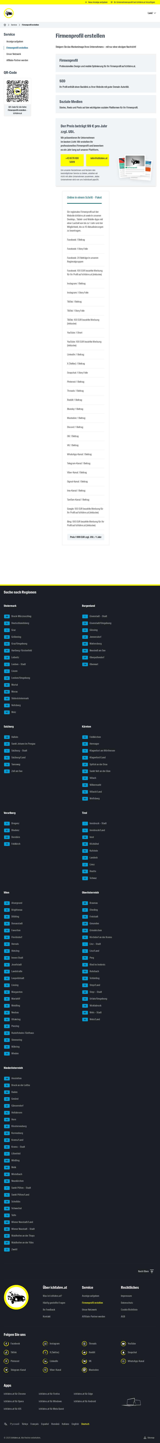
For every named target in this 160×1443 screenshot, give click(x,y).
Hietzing (11, 951)
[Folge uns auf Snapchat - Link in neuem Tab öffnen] (138, 1352)
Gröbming (12, 637)
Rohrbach (90, 971)
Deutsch (85, 1424)
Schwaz (89, 878)
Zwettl (10, 1250)
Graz (10, 630)
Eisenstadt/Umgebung (96, 623)
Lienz (88, 865)
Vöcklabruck (91, 1006)
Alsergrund (13, 903)
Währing (12, 1047)
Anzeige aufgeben (14, 41)
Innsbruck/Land (93, 830)
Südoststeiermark (16, 698)
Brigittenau (13, 910)
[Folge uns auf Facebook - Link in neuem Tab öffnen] (21, 1343)
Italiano (65, 1424)
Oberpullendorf (93, 657)
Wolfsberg (91, 799)
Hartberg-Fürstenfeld (18, 651)
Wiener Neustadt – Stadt (19, 1229)
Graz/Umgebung (15, 644)
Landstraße (13, 971)
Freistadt (90, 917)
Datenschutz (127, 1302)
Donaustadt (13, 924)
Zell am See (13, 771)
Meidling (12, 1006)
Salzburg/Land (14, 758)
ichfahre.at (15, 1437)
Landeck (90, 858)
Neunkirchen (14, 1181)
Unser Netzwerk (13, 54)
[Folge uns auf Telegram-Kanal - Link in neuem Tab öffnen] (21, 1369)
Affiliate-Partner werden (17, 60)
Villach (89, 778)
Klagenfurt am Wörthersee (98, 751)
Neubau (11, 1013)
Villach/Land (92, 792)
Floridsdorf (13, 937)
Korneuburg (13, 1133)
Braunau (90, 903)
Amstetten (13, 1078)
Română (55, 1424)
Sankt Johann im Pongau (19, 744)
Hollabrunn (13, 1113)
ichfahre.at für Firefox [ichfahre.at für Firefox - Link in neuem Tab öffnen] (49, 1393)
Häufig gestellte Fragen (54, 1302)
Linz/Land (90, 951)
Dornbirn (12, 837)
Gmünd (11, 1099)
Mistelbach (13, 1174)
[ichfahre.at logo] (9, 13)
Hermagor (90, 744)
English (75, 1424)
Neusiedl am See (93, 651)
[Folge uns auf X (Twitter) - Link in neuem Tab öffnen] (60, 1352)
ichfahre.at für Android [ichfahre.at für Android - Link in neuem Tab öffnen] (85, 1401)
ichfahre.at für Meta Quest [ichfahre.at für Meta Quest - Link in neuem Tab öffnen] (51, 1408)
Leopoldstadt (14, 978)
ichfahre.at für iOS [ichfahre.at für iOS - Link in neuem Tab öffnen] (12, 1408)
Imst (88, 837)
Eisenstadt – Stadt (94, 616)
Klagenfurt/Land (94, 758)
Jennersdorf (91, 637)
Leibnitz (11, 657)
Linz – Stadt (91, 944)
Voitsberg (12, 705)
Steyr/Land (91, 985)
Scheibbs (12, 1202)
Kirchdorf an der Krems (97, 937)
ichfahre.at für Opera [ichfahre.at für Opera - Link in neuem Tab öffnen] (14, 1401)
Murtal (11, 685)
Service (14, 24)
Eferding (90, 910)
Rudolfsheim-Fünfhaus (19, 1033)
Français (34, 1424)
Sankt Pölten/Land (16, 1195)
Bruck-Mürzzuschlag (17, 616)
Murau (11, 692)
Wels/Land (91, 1019)
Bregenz (11, 823)
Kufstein (90, 851)
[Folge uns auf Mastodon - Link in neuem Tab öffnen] (99, 1369)
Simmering (13, 1040)
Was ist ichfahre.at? (52, 1296)
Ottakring (12, 1019)
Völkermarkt (91, 785)
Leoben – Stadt (15, 664)
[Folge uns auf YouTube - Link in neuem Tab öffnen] (138, 1343)
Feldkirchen (91, 737)
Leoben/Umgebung (17, 678)
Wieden (11, 1054)
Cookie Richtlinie (129, 1309)
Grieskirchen (92, 930)
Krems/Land (13, 1140)
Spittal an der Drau (94, 764)
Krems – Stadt (14, 1147)
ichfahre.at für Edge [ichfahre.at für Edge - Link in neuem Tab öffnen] (83, 1393)
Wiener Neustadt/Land (18, 1222)
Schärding (90, 978)
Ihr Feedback (49, 1309)
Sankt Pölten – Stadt (17, 1188)
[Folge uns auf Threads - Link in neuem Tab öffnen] (99, 1343)
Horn (10, 1120)
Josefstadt (13, 965)
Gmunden (90, 924)
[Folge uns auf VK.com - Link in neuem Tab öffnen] (99, 1361)
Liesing (11, 985)
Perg (88, 958)
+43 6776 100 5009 (72, 160)
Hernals (11, 944)
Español (45, 1424)
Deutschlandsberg (16, 623)
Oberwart (90, 664)
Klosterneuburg (15, 1126)
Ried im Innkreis (93, 965)
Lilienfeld (12, 1154)
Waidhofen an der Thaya (19, 1236)
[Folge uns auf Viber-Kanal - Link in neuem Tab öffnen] (60, 1369)
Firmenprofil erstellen (92, 1302)
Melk (10, 1167)
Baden (11, 1092)
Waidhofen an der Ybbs (19, 1243)
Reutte (89, 871)
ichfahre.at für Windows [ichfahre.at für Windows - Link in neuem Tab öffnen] (50, 1401)
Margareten (13, 992)
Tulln (10, 1215)
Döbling (11, 917)
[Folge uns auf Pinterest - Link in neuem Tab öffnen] (21, 1361)
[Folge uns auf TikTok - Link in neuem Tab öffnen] (21, 1352)
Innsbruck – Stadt (94, 823)
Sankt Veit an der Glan (96, 771)
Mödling (12, 1161)
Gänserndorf (13, 1106)
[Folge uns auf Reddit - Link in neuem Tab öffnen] (99, 1352)
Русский (14, 1424)
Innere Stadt (13, 958)
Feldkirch (12, 844)
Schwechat (13, 1208)
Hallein (11, 737)
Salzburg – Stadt (15, 751)
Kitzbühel (90, 844)
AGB (123, 1316)
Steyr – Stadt (92, 992)
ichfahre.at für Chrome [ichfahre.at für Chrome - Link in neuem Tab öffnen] (15, 1393)
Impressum (126, 1296)
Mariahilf (12, 999)
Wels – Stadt (92, 1013)
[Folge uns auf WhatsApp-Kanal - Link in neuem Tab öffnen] (138, 1361)
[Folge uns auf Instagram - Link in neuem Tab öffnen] (60, 1343)
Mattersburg (92, 644)
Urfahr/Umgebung (94, 999)
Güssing (90, 630)
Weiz (10, 712)
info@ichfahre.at (99, 158)
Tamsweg (12, 764)
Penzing (11, 1026)
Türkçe (25, 1424)
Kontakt (47, 1316)
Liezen (11, 671)
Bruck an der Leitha (17, 1085)
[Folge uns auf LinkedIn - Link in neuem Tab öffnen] (60, 1361)
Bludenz (11, 830)
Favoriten (12, 930)
